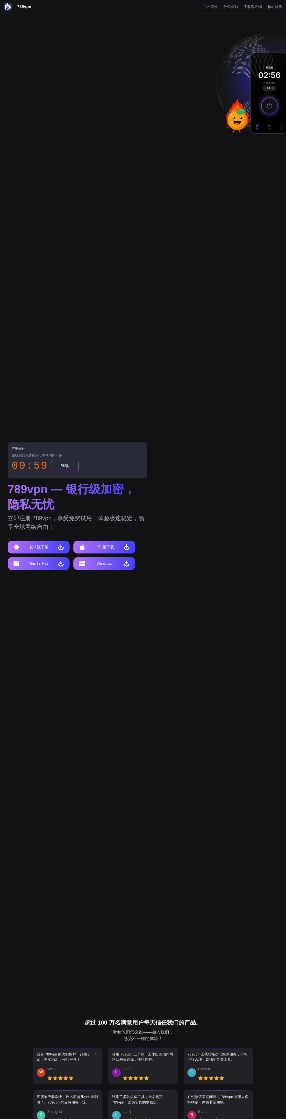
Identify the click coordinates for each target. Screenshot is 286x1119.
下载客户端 (253, 7)
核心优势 (275, 7)
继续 (65, 466)
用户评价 (210, 7)
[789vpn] (17, 7)
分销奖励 (230, 7)
